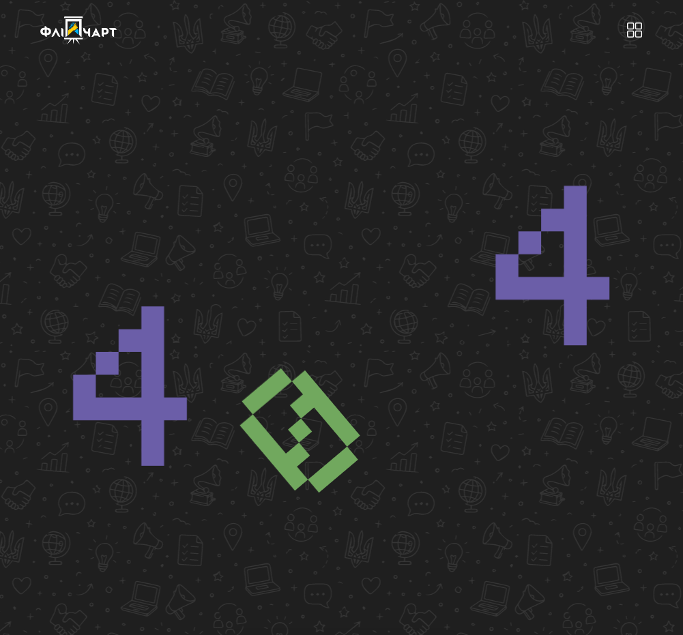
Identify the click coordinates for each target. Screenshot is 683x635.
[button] (634, 30)
